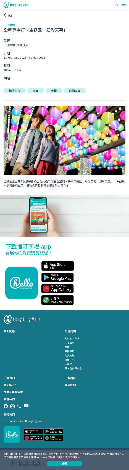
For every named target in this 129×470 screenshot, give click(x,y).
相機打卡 (14, 91)
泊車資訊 (9, 378)
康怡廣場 (70, 351)
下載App (70, 378)
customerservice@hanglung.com (23, 421)
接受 (64, 463)
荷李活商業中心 (73, 368)
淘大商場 (70, 355)
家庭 (35, 91)
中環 (67, 347)
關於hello (10, 385)
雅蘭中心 (70, 360)
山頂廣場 (70, 342)
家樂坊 (68, 364)
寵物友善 (74, 91)
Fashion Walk (72, 338)
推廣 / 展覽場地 (13, 392)
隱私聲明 (26, 453)
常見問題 (70, 385)
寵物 (54, 91)
